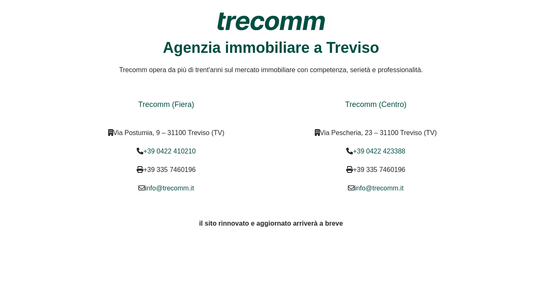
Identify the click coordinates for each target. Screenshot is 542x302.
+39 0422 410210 (169, 151)
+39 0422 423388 (379, 151)
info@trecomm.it (169, 188)
